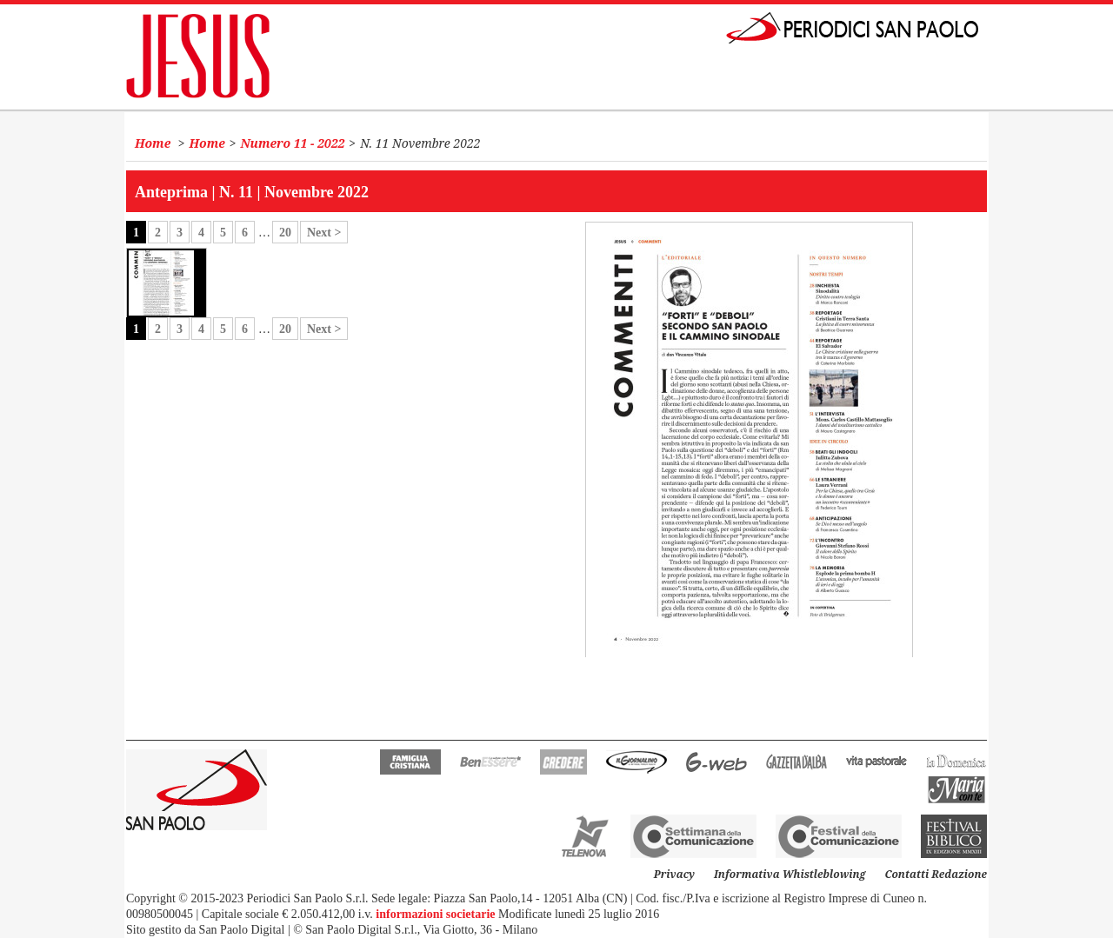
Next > (324, 232)
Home (152, 143)
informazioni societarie (435, 914)
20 (285, 232)
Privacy (674, 874)
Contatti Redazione (935, 874)
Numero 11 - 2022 (293, 143)
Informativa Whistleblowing (789, 874)
